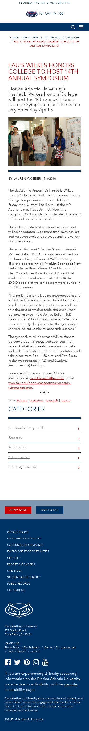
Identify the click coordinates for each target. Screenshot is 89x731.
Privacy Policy (17, 532)
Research (15, 437)
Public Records (18, 583)
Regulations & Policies (24, 538)
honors (22, 400)
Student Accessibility (23, 577)
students (36, 400)
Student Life (17, 447)
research (51, 400)
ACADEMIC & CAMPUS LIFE (62, 37)
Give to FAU (50, 510)
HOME (13, 37)
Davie (48, 647)
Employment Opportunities (28, 551)
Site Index (14, 571)
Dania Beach (32, 647)
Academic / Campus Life (26, 428)
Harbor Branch (17, 651)
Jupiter (35, 651)
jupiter (65, 400)
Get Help (13, 558)
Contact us (16, 590)
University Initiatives (22, 467)
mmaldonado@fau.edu (47, 378)
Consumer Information (25, 545)
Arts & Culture (19, 457)
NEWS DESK (31, 37)
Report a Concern (21, 564)
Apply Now (18, 510)
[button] (73, 26)
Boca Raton (12, 647)
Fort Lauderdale (66, 647)
